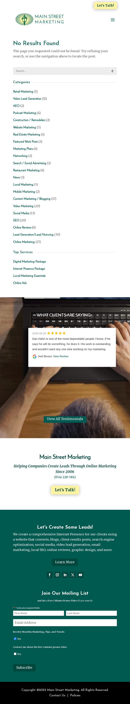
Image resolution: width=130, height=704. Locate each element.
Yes (19, 638)
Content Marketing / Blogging (31, 199)
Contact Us (57, 695)
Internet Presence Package (29, 268)
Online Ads (20, 283)
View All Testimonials (65, 419)
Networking (20, 156)
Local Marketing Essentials (29, 276)
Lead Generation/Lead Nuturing (33, 234)
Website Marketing (24, 127)
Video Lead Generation (27, 98)
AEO (16, 106)
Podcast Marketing (24, 113)
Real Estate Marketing (26, 134)
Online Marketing (24, 242)
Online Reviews (22, 227)
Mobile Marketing (24, 191)
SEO (16, 220)
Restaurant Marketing (26, 170)
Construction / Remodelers (29, 120)
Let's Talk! (105, 5)
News (16, 177)
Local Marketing (23, 184)
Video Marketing (23, 206)
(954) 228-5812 (65, 477)
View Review (60, 356)
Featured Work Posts (25, 141)
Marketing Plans (23, 149)
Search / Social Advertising (29, 163)
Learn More (65, 562)
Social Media (21, 213)
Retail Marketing (23, 91)
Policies (75, 695)
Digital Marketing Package (29, 261)
